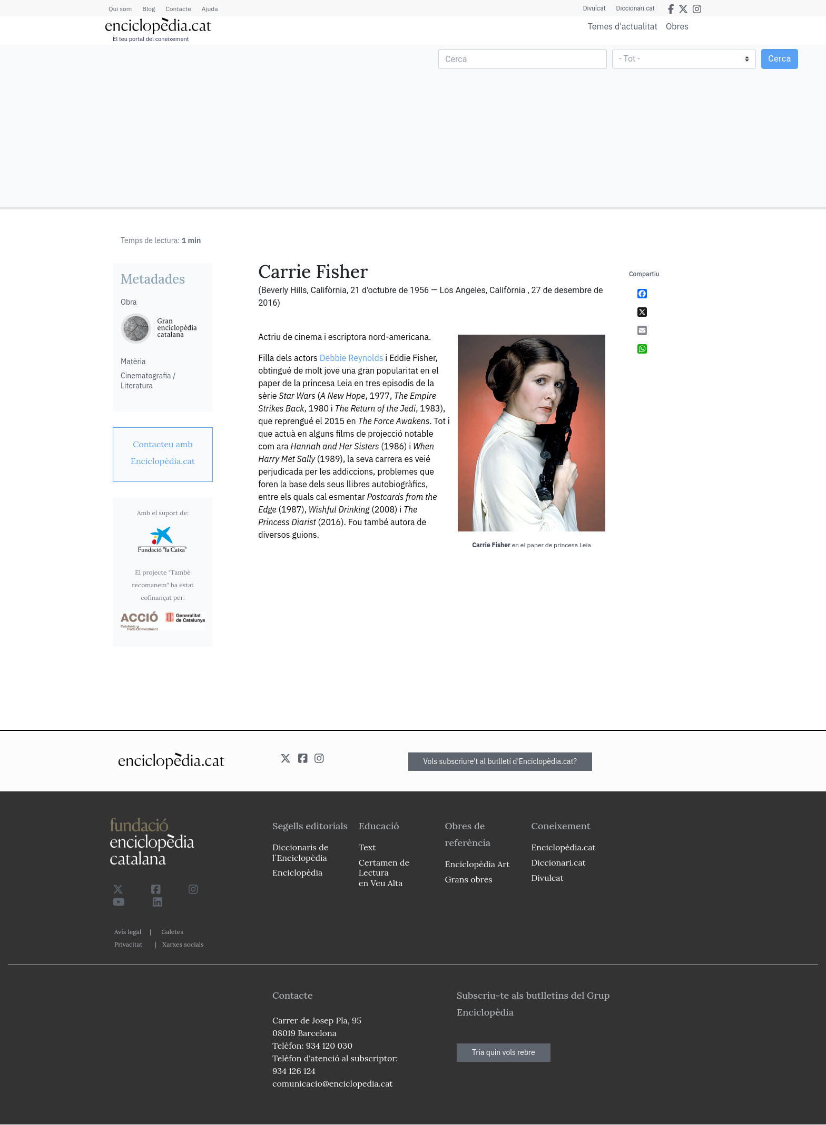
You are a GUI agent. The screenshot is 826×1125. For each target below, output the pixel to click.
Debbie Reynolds (352, 358)
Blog (148, 9)
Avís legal (127, 932)
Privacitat (128, 944)
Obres (677, 26)
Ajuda (210, 9)
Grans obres (469, 879)
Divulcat (594, 8)
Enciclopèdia (297, 872)
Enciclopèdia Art (477, 864)
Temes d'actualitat (622, 26)
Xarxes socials (182, 944)
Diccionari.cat (635, 8)
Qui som (120, 9)
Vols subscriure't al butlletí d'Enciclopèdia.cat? (500, 761)
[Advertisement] (208, 125)
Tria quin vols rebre (503, 1052)
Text (367, 847)
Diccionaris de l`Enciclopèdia (300, 852)
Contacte (178, 9)
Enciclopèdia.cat (563, 847)
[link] (162, 452)
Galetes (172, 932)
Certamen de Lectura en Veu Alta (384, 872)
